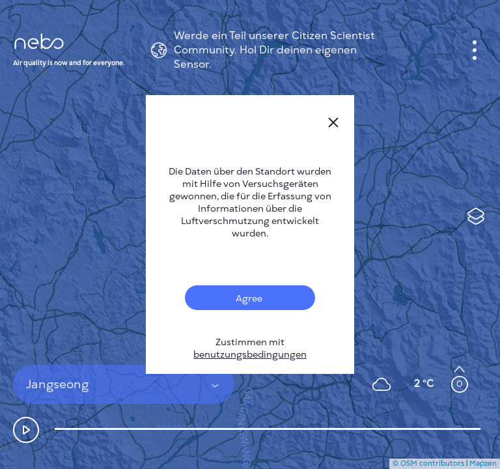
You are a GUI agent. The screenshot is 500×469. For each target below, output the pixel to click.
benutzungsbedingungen (250, 354)
